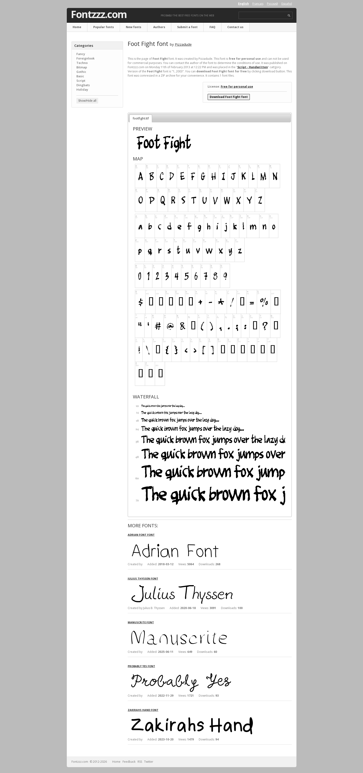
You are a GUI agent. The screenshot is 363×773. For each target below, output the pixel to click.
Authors (159, 27)
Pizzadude (183, 44)
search (289, 15)
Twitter (148, 762)
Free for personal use (237, 87)
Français (257, 4)
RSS (140, 762)
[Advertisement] (97, 186)
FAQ (212, 27)
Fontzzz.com (99, 14)
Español (286, 4)
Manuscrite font (141, 622)
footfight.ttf (141, 118)
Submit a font (187, 27)
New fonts (133, 27)
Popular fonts (103, 27)
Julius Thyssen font (143, 578)
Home (77, 27)
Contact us (235, 27)
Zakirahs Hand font (143, 710)
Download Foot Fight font (229, 97)
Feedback (129, 762)
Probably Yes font (141, 666)
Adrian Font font (141, 534)
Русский (272, 4)
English (243, 4)
